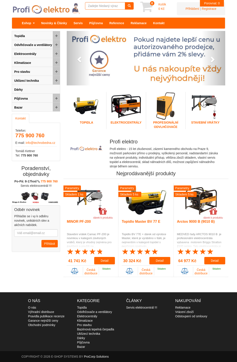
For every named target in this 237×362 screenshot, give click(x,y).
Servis (78, 23)
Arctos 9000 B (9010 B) (196, 221)
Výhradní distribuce (41, 312)
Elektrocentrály (126, 108)
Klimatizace (85, 320)
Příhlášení (192, 8)
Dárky (81, 338)
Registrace (209, 8)
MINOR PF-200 (79, 221)
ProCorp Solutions (96, 356)
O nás (32, 307)
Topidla (86, 108)
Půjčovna (96, 23)
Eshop (28, 23)
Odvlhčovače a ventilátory (94, 312)
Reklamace (139, 23)
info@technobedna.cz (40, 142)
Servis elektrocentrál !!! (141, 307)
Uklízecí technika (88, 333)
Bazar (81, 346)
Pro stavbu (84, 325)
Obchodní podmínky (41, 325)
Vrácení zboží (184, 312)
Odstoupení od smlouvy (191, 316)
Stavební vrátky (205, 108)
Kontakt (158, 23)
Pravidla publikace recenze (46, 316)
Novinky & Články (54, 23)
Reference (116, 23)
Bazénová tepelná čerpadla (95, 329)
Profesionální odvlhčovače (165, 110)
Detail (105, 260)
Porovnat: (212, 3)
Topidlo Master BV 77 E (141, 221)
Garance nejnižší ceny (43, 320)
